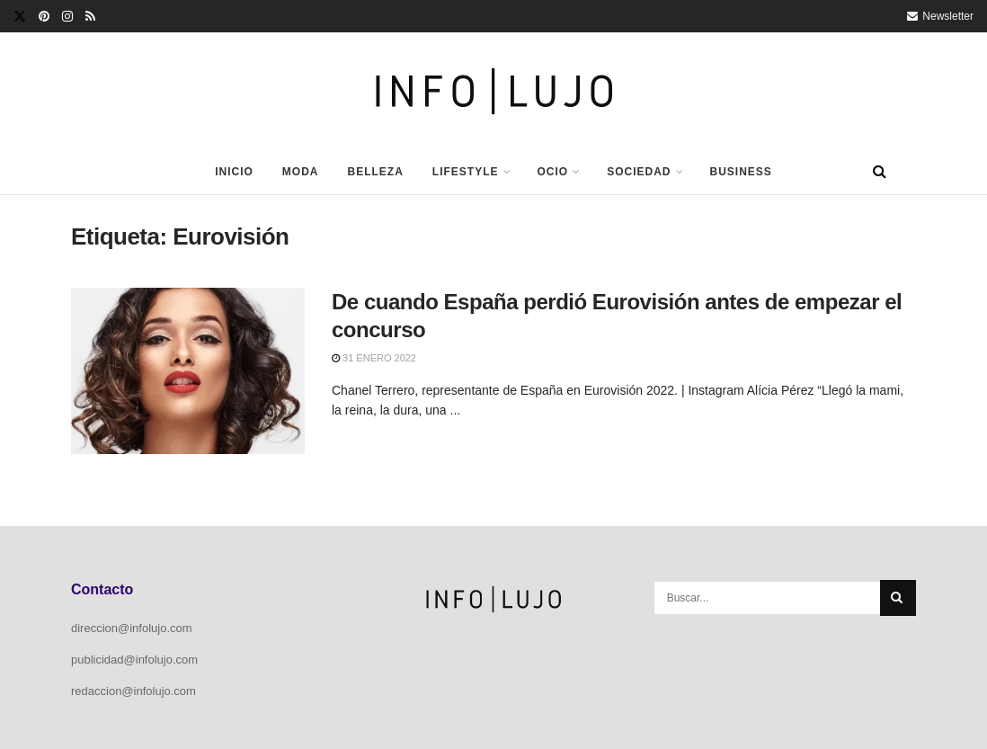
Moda (300, 171)
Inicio (234, 171)
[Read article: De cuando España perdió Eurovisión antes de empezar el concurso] (188, 371)
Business (741, 171)
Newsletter (940, 16)
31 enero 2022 (374, 357)
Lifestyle (465, 171)
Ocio (553, 171)
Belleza (375, 171)
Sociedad (639, 171)
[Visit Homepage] (494, 91)
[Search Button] (879, 171)
